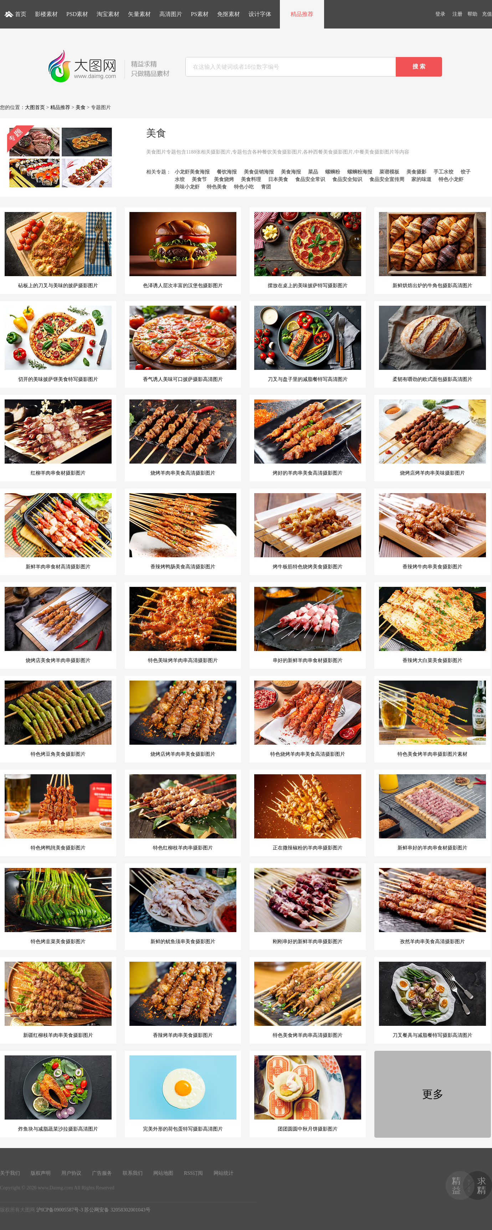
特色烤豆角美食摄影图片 (58, 719)
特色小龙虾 (451, 179)
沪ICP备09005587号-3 (59, 1210)
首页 (20, 14)
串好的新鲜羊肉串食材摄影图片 (307, 625)
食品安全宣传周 (386, 179)
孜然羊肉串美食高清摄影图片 (432, 906)
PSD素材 (77, 14)
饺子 (466, 172)
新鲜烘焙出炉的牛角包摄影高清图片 (432, 250)
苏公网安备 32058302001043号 (117, 1210)
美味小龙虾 (187, 187)
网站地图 (163, 1173)
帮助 (472, 14)
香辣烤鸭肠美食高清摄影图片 (182, 531)
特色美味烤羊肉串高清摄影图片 (182, 625)
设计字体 (259, 14)
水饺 (180, 179)
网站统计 (224, 1173)
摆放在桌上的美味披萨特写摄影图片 (307, 250)
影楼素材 (46, 14)
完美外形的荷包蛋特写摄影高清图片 (182, 1093)
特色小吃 (244, 187)
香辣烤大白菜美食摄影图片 (432, 625)
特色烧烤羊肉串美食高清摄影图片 (307, 719)
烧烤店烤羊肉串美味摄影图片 (432, 437)
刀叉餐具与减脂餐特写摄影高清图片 (432, 1000)
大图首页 (35, 107)
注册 (457, 14)
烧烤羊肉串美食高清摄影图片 (182, 437)
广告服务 (102, 1173)
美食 (81, 107)
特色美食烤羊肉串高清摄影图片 (307, 1000)
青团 (266, 187)
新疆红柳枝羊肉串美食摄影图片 (58, 1000)
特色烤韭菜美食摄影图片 (58, 906)
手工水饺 (443, 172)
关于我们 (10, 1173)
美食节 (199, 179)
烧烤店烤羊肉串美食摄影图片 (182, 719)
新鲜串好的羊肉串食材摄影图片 (432, 812)
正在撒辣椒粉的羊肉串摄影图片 (307, 812)
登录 (440, 14)
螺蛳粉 (332, 172)
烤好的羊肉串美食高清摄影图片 (307, 437)
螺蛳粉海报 (359, 172)
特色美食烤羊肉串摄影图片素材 (432, 719)
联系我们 (133, 1173)
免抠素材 (228, 14)
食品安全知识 (347, 179)
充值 (487, 14)
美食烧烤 (224, 179)
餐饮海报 (227, 172)
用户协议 (71, 1173)
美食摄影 (416, 172)
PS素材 (200, 14)
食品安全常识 (310, 179)
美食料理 (251, 179)
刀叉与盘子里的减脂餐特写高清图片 (307, 344)
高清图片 (170, 14)
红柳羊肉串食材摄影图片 (58, 437)
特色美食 (217, 187)
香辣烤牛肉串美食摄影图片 (432, 531)
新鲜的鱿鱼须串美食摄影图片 (182, 906)
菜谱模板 (389, 172)
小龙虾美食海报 (192, 172)
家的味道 (421, 179)
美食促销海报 (259, 172)
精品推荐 (302, 14)
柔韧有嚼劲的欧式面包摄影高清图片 (432, 344)
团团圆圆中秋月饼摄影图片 (307, 1093)
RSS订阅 (193, 1173)
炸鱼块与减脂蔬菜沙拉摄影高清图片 (58, 1093)
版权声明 (41, 1173)
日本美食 (278, 179)
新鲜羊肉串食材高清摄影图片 (58, 531)
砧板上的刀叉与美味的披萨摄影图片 (58, 250)
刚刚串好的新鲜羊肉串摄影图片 (307, 906)
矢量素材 (139, 14)
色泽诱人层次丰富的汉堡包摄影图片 (182, 250)
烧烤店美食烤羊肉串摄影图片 (58, 625)
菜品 (313, 172)
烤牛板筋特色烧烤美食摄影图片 (307, 531)
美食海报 (291, 172)
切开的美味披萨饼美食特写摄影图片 (58, 344)
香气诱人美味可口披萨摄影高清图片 (182, 344)
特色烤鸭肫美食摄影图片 (58, 812)
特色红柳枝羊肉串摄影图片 (182, 812)
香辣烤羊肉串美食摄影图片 (182, 1000)
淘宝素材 (108, 14)
